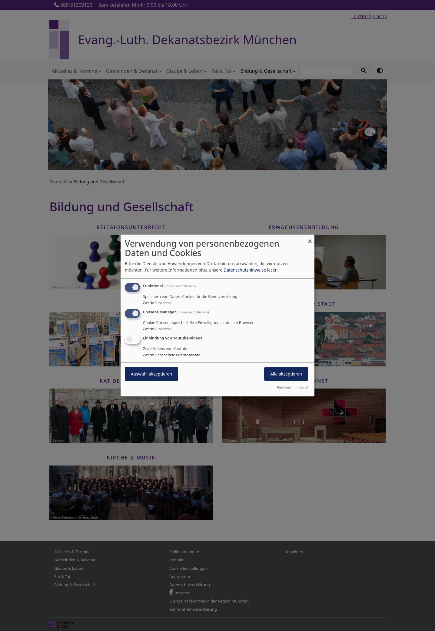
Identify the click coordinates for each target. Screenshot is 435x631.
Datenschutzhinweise (245, 270)
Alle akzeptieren (286, 374)
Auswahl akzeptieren (151, 374)
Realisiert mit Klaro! (292, 387)
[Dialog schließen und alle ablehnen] (309, 238)
